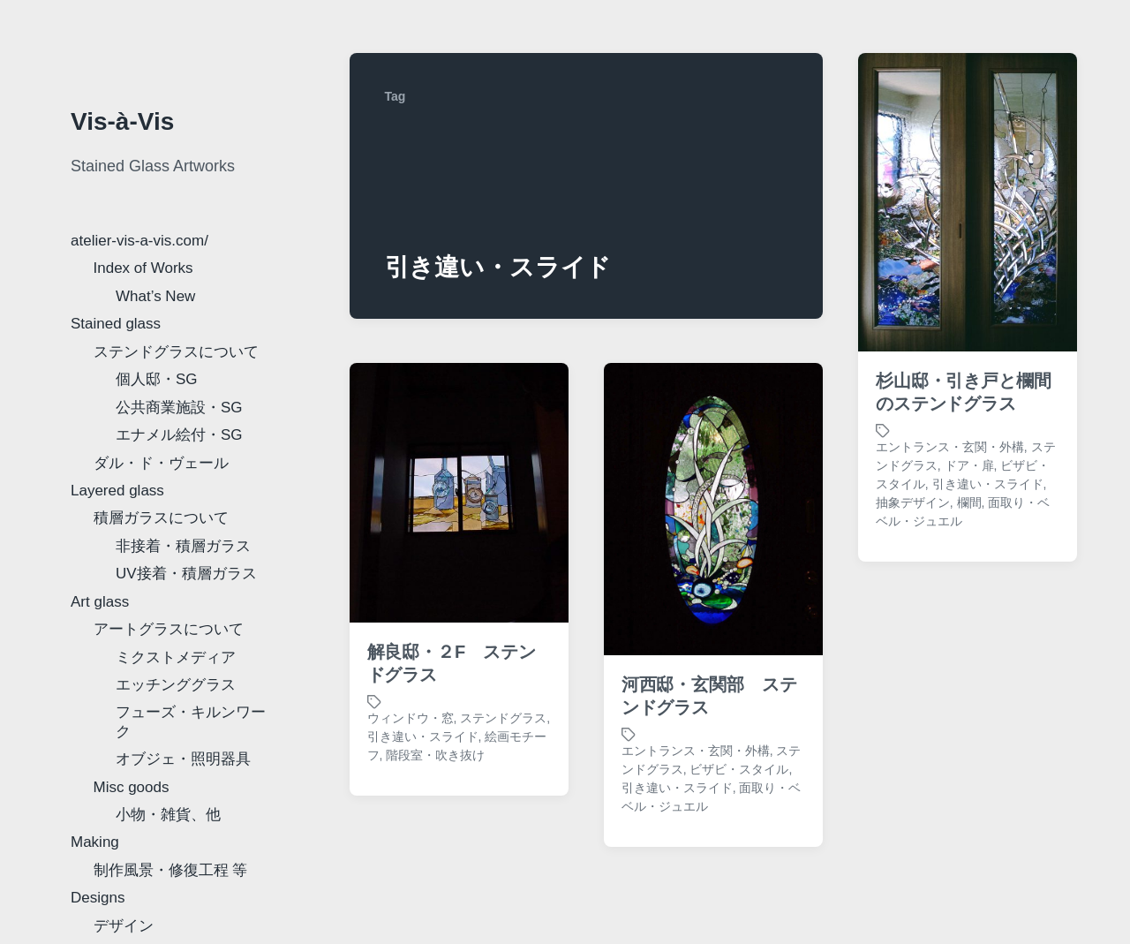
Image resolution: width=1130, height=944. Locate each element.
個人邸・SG (157, 379)
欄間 (969, 502)
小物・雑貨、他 (168, 814)
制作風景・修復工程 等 (171, 870)
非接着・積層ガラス (183, 546)
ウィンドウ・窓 (410, 718)
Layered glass (117, 490)
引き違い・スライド (987, 484)
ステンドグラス (503, 718)
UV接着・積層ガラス (186, 573)
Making (95, 842)
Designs (97, 897)
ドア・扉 (969, 465)
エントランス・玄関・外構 (950, 447)
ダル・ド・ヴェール (161, 463)
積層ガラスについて (161, 518)
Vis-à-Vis (122, 121)
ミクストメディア (176, 657)
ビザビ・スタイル (738, 769)
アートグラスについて (169, 629)
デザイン (124, 926)
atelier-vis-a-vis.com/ (139, 240)
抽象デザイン (913, 502)
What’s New (155, 296)
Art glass (100, 601)
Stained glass (116, 323)
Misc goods (132, 787)
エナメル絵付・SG (179, 435)
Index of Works (143, 268)
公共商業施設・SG (179, 407)
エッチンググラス (176, 684)
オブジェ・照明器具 (183, 759)
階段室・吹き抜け (435, 755)
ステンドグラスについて (176, 352)
